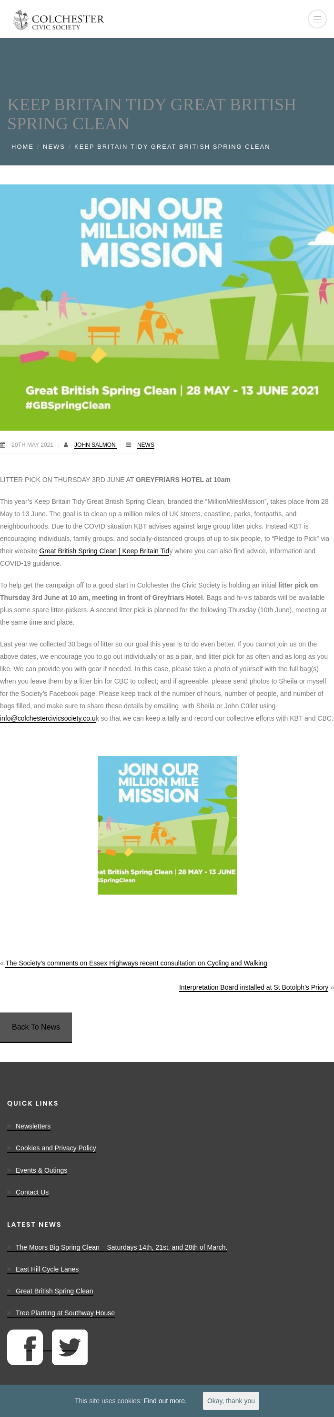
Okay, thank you (231, 1401)
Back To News (36, 1027)
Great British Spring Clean (54, 1291)
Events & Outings (41, 1170)
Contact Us (32, 1192)
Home (22, 146)
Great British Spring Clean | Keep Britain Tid (104, 551)
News (54, 146)
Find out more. (165, 1401)
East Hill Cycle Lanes (47, 1269)
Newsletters (33, 1126)
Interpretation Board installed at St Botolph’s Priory (253, 987)
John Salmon (95, 445)
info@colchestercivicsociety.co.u (48, 718)
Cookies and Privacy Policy (56, 1148)
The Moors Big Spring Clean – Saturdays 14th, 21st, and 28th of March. (121, 1247)
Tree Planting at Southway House (65, 1313)
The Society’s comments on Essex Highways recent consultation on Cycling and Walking (136, 963)
